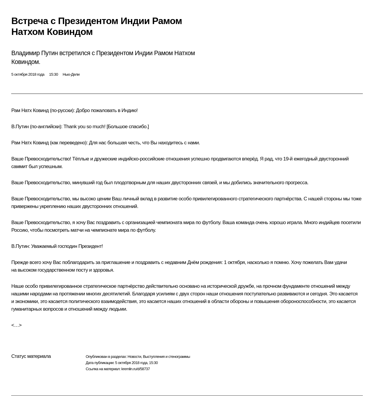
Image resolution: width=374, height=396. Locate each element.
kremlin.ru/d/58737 (135, 369)
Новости (134, 356)
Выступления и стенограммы (166, 356)
